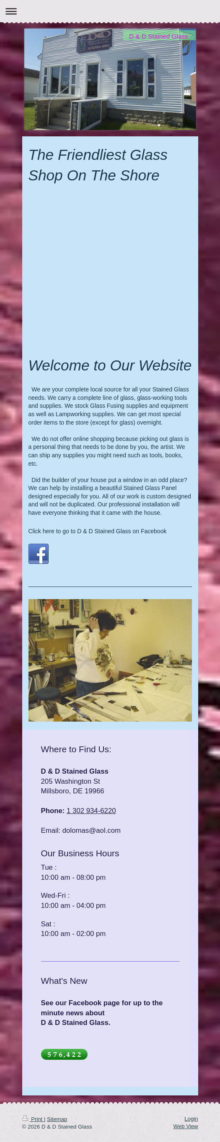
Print (33, 1119)
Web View (185, 1126)
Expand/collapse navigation (110, 11)
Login (191, 1119)
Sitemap (57, 1119)
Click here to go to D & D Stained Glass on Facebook (97, 531)
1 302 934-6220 (91, 811)
